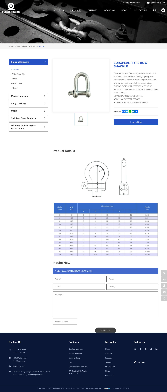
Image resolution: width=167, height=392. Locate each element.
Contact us (140, 10)
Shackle (41, 46)
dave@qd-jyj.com (19, 361)
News (124, 10)
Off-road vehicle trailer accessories (23, 126)
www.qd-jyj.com (19, 366)
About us (58, 10)
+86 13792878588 (133, 2)
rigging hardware (30, 46)
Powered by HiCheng (121, 388)
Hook (14, 79)
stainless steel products (23, 118)
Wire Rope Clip (18, 74)
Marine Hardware (20, 96)
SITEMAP (141, 362)
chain (14, 111)
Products (75, 10)
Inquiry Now (136, 122)
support (92, 10)
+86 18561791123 (19, 352)
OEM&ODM (109, 10)
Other (14, 88)
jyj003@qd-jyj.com (158, 2)
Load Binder (17, 83)
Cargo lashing (18, 103)
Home (44, 10)
